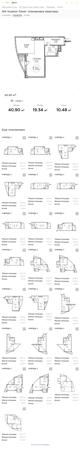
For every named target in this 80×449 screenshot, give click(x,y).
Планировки (50, 7)
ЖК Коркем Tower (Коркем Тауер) (31, 7)
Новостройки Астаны (9, 7)
